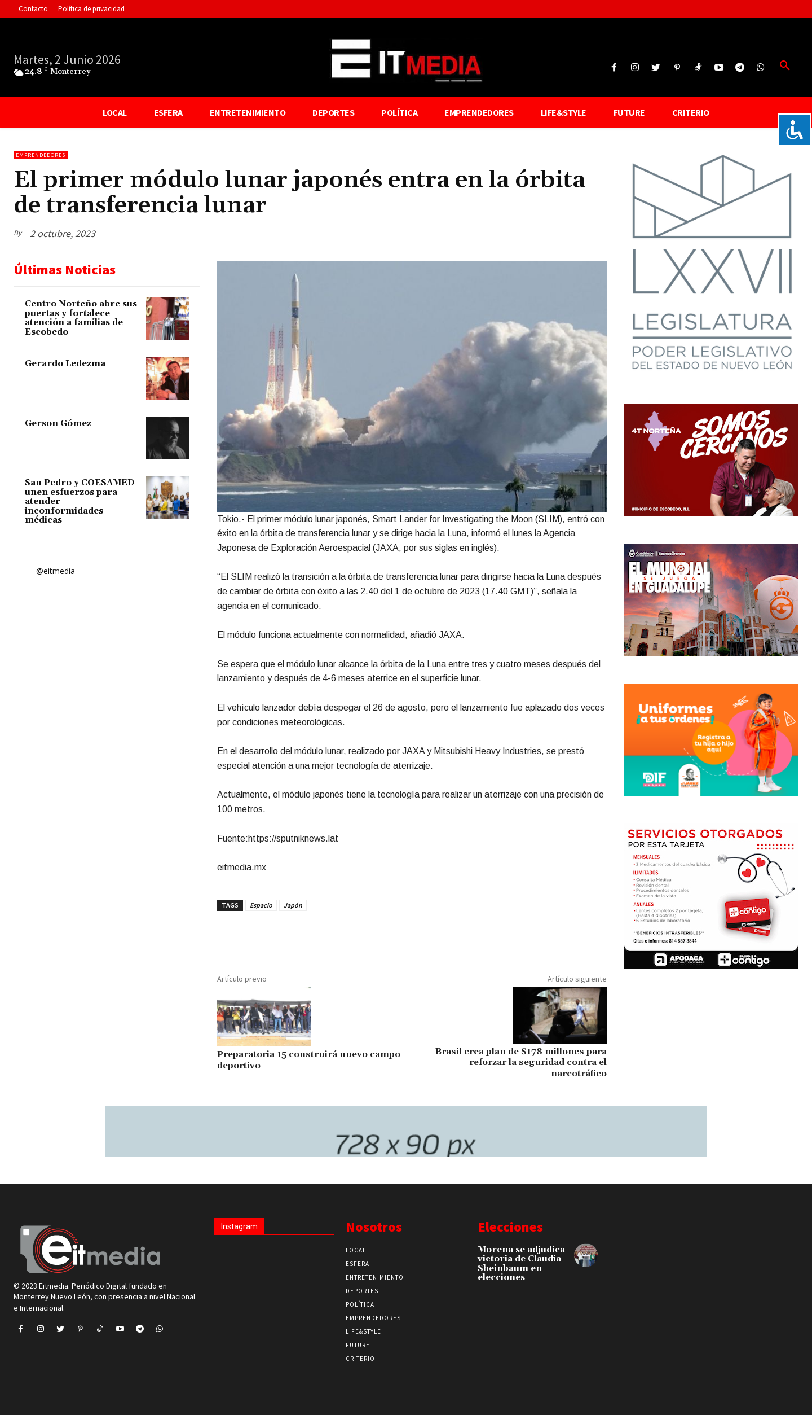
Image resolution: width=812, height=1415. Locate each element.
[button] (784, 66)
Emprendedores (41, 155)
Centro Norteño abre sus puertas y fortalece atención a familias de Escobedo (81, 318)
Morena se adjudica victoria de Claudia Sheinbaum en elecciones (521, 1264)
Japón (293, 905)
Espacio (261, 905)
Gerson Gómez (58, 423)
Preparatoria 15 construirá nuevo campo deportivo (308, 1060)
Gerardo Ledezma (65, 363)
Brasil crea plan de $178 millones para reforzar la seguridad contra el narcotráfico (521, 1062)
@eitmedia (55, 571)
